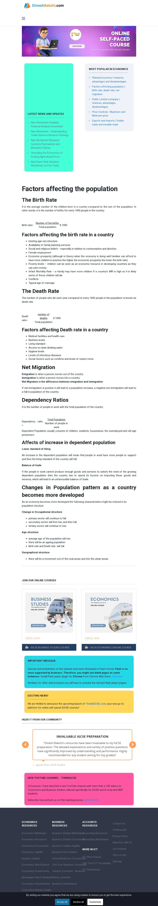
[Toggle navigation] (23, 18)
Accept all (62, 902)
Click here (117, 676)
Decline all (78, 902)
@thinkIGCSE (91, 800)
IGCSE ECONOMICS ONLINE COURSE (110, 647)
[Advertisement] (49, 89)
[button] (25, 744)
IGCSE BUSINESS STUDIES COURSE (50, 647)
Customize (95, 902)
